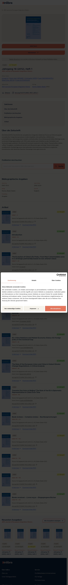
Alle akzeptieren (55, 308)
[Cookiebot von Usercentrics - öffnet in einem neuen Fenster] (58, 275)
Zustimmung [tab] (12, 280)
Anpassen (34, 308)
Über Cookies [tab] (56, 280)
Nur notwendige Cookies (13, 308)
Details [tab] (34, 280)
